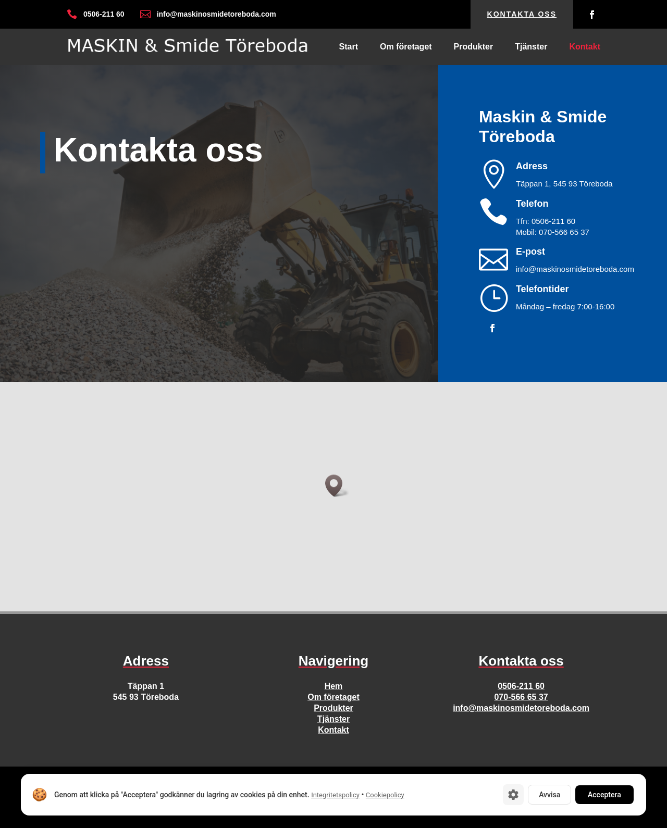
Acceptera (604, 795)
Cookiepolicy (385, 795)
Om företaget (406, 47)
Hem (334, 686)
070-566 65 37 (521, 697)
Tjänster (531, 47)
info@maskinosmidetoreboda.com (521, 708)
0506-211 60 (521, 686)
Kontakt (584, 47)
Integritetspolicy (335, 795)
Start (348, 47)
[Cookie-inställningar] (513, 794)
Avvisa (549, 795)
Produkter (473, 47)
